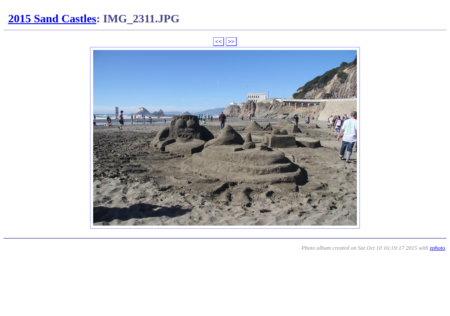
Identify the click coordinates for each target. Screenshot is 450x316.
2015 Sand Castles (52, 18)
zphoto (437, 247)
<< (218, 41)
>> (231, 41)
